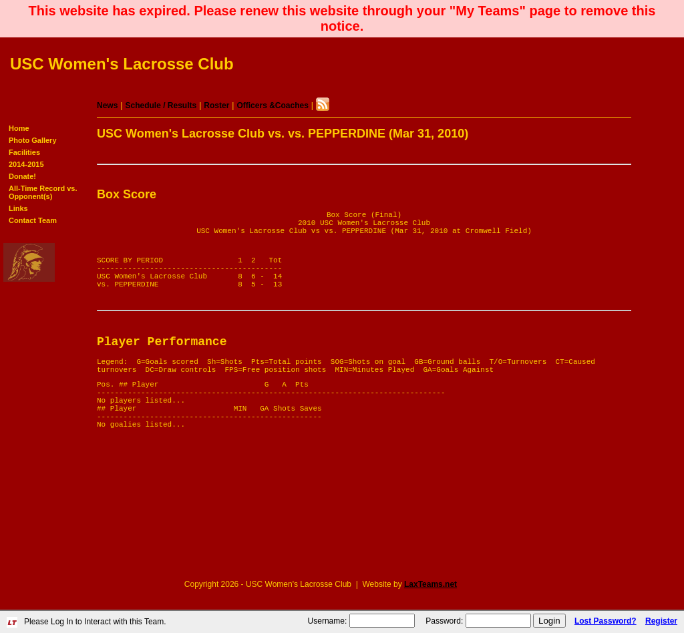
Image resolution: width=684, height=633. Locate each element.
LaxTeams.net (430, 584)
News (107, 105)
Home (19, 128)
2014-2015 (26, 164)
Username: (327, 621)
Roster (216, 105)
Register (661, 621)
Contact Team (33, 220)
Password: (444, 621)
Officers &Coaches (272, 105)
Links (18, 208)
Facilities (24, 152)
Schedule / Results (160, 105)
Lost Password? (605, 621)
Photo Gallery (33, 140)
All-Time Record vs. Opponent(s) (43, 192)
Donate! (22, 176)
